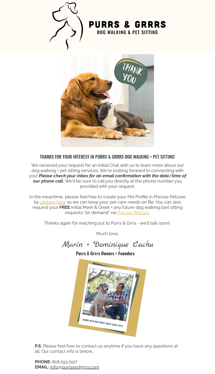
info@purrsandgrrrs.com (74, 367)
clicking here (53, 202)
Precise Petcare (133, 212)
